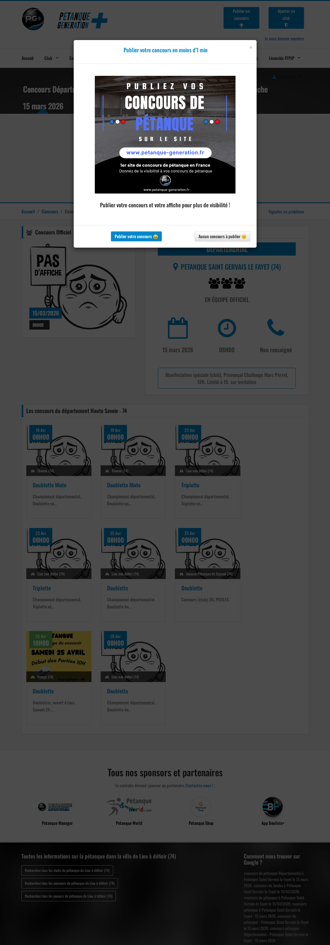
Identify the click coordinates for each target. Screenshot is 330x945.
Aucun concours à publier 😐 (222, 236)
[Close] (250, 47)
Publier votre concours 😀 (136, 236)
